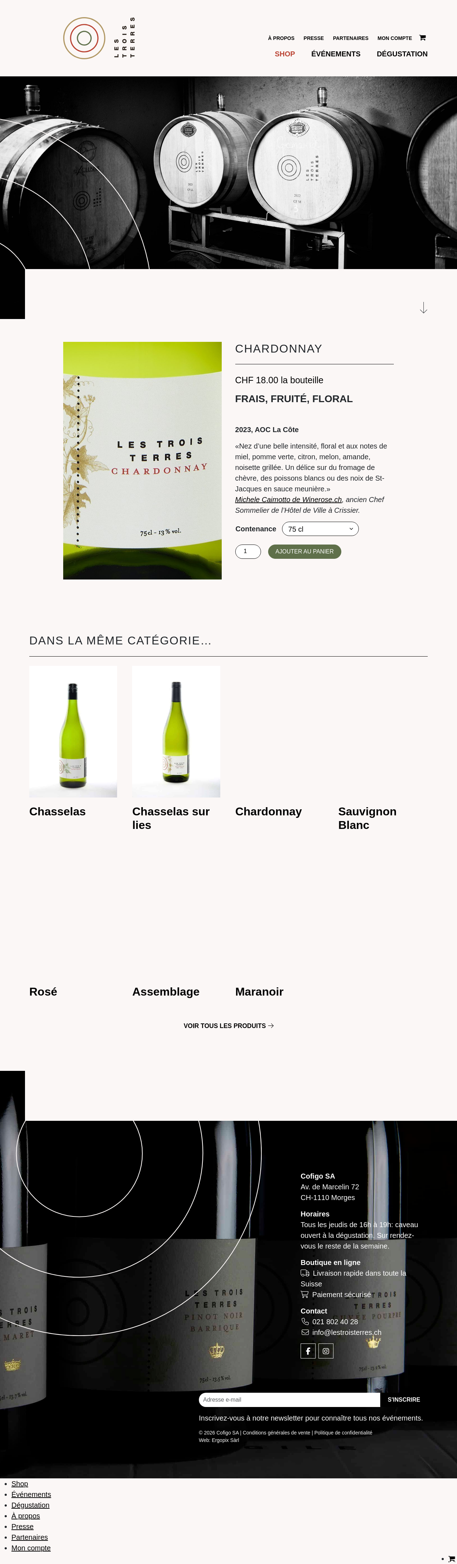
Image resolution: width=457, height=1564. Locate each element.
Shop (285, 54)
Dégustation (402, 54)
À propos (281, 38)
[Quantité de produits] (248, 551)
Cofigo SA (318, 1176)
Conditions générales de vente (276, 1433)
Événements (336, 54)
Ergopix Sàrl (225, 1440)
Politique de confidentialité (343, 1433)
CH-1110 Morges (328, 1197)
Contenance (256, 528)
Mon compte (395, 38)
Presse (313, 38)
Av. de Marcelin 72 (330, 1187)
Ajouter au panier (305, 551)
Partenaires (350, 38)
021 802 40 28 (335, 1322)
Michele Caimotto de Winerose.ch (288, 499)
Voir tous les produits (228, 1025)
